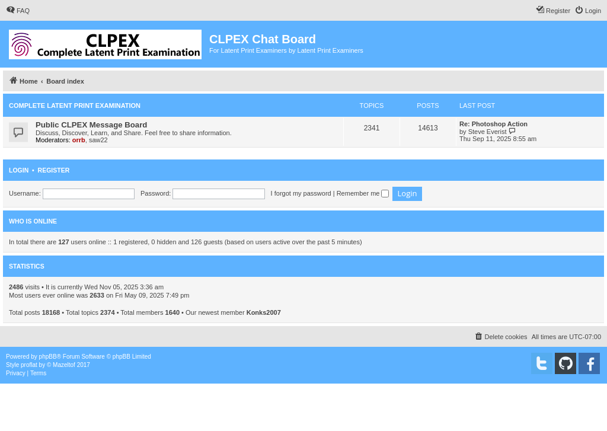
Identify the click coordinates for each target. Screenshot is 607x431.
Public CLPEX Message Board (91, 124)
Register (54, 170)
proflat (29, 365)
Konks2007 (264, 312)
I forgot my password (301, 193)
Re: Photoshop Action (493, 123)
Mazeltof (64, 365)
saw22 (98, 139)
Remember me (363, 193)
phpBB (48, 356)
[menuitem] (18, 11)
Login (18, 170)
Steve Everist (487, 131)
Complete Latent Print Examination (74, 105)
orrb (78, 139)
